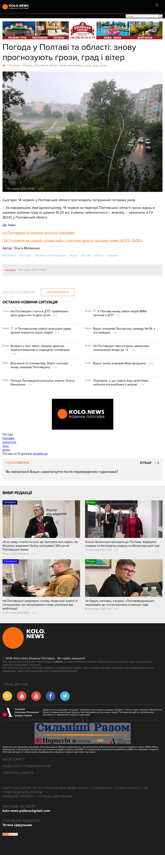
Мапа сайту (13, 759)
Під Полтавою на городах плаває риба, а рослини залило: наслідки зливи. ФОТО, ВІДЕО (72, 240)
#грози (86, 255)
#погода (25, 255)
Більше (146, 463)
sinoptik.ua (40, 454)
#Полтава (9, 255)
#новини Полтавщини (50, 255)
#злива (113, 255)
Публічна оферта (17, 773)
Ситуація (10, 270)
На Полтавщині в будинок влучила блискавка (38, 233)
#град (73, 255)
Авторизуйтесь (58, 292)
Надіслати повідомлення (26, 766)
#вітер (99, 255)
